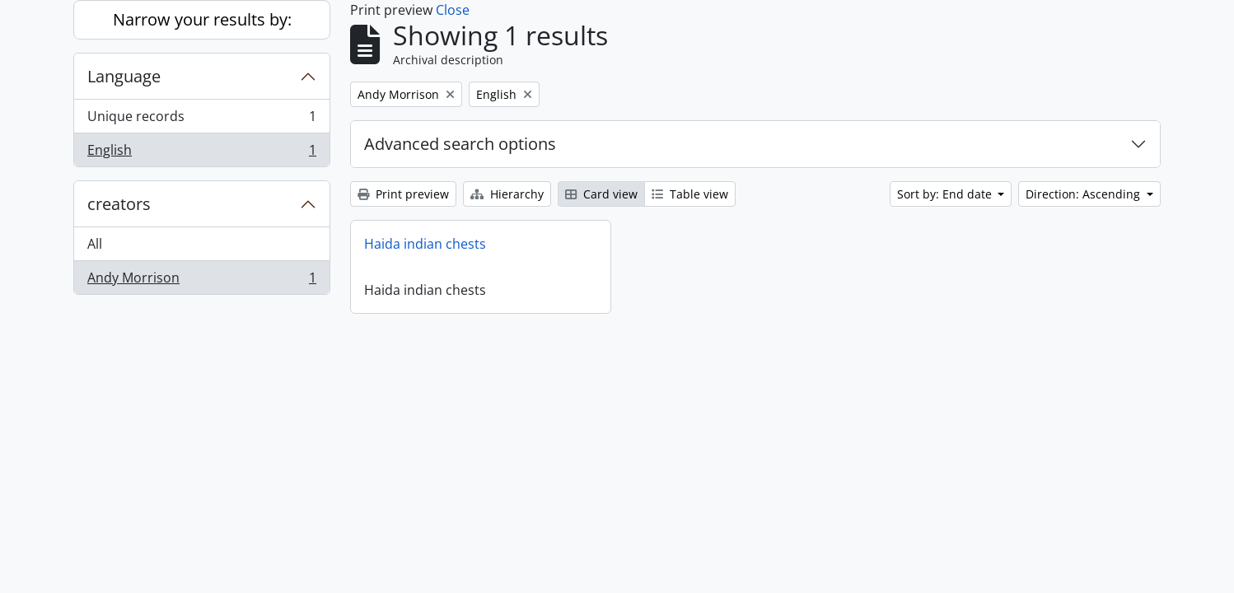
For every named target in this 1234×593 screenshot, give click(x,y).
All (94, 244)
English (201, 153)
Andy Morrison (201, 281)
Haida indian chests (425, 244)
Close (453, 10)
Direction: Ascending (1084, 194)
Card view (601, 194)
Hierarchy (507, 194)
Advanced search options (460, 144)
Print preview (403, 194)
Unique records (201, 119)
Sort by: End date (946, 194)
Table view (690, 194)
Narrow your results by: (202, 19)
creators (119, 204)
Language (124, 76)
